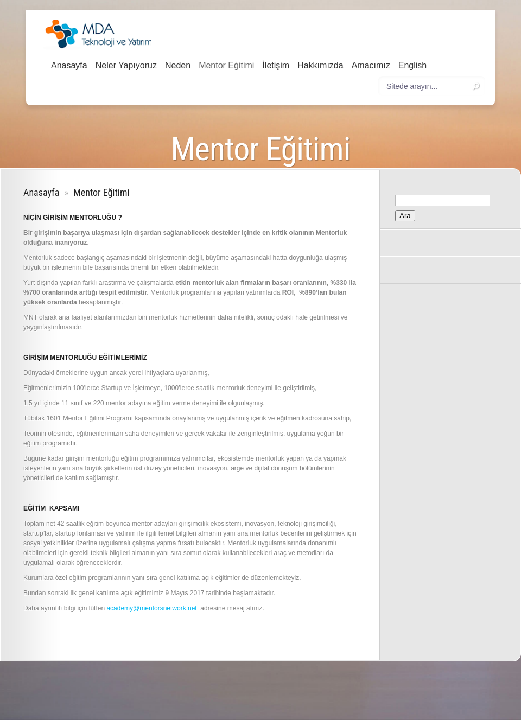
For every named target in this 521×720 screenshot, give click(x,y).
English (412, 65)
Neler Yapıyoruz (126, 65)
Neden (177, 65)
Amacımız (371, 65)
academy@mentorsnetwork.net (151, 608)
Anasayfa (69, 65)
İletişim (275, 65)
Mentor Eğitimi (226, 65)
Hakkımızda (320, 65)
